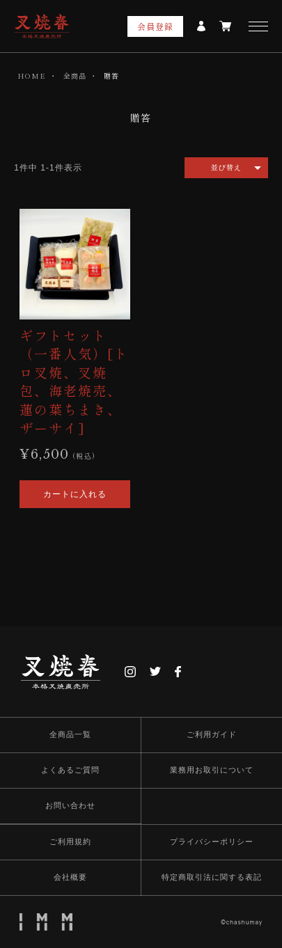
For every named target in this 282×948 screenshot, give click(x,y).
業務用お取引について (211, 770)
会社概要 (70, 877)
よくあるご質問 (70, 770)
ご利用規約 (70, 841)
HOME (31, 75)
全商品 (74, 75)
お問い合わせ (70, 805)
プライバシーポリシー (211, 841)
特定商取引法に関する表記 (212, 877)
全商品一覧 (70, 734)
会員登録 (155, 26)
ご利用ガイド (212, 734)
